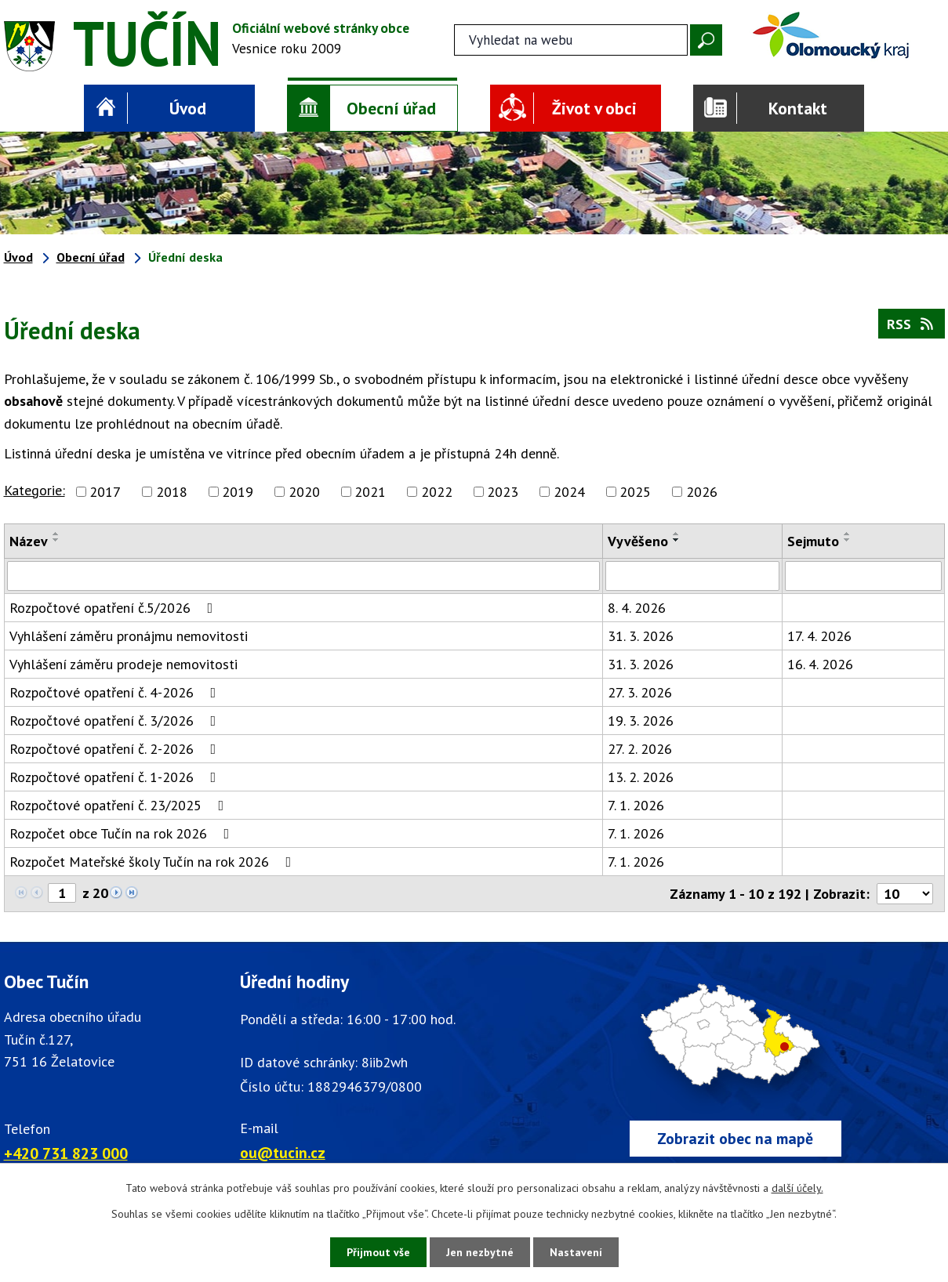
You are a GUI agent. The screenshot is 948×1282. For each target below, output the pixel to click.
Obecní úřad (391, 108)
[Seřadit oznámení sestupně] (56, 540)
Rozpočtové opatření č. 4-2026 (116, 692)
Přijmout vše (378, 1252)
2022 (436, 492)
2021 (370, 492)
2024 (569, 492)
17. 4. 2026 (819, 636)
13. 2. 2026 (641, 777)
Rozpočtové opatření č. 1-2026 (116, 777)
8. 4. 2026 (637, 608)
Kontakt (797, 108)
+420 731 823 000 (66, 1153)
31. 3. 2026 (641, 636)
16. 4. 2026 (820, 664)
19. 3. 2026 (641, 721)
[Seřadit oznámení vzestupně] (56, 534)
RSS (911, 324)
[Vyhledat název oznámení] (304, 576)
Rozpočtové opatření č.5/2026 (114, 608)
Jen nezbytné (480, 1252)
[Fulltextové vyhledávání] (571, 40)
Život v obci (594, 108)
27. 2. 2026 (640, 749)
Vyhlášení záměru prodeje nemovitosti (123, 664)
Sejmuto (813, 541)
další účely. (797, 1188)
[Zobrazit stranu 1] (62, 893)
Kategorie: (34, 490)
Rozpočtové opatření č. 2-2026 (116, 749)
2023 (502, 492)
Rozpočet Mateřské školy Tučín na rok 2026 (153, 862)
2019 (237, 492)
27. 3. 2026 (640, 692)
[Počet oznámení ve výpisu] (905, 893)
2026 (701, 492)
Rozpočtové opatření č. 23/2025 (120, 805)
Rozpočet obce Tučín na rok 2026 (122, 833)
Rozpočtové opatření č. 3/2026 (116, 721)
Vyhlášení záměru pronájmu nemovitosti (128, 636)
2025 (635, 492)
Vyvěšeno (638, 541)
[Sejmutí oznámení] (863, 576)
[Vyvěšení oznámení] (692, 576)
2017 (105, 492)
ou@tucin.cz (282, 1152)
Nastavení (576, 1252)
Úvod (187, 108)
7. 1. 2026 (636, 805)
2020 (304, 492)
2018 (171, 492)
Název (28, 541)
